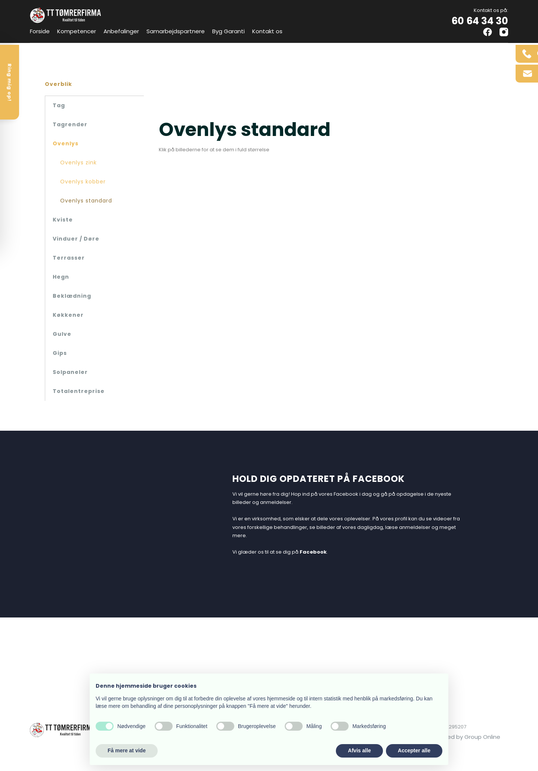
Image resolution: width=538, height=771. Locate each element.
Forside (40, 31)
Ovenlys (65, 143)
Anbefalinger (121, 31)
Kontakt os (267, 31)
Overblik (58, 84)
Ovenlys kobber (83, 181)
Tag (59, 105)
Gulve (62, 334)
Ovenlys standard (86, 200)
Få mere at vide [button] (127, 750)
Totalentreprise (79, 391)
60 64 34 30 (479, 21)
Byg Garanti (228, 31)
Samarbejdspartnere (175, 31)
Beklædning (72, 296)
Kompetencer (76, 31)
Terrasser (69, 257)
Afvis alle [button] (359, 750)
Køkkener (68, 315)
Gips (60, 353)
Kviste (63, 219)
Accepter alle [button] (414, 750)
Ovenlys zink (78, 162)
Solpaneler (70, 372)
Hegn (61, 277)
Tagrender (70, 124)
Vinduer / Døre (76, 238)
